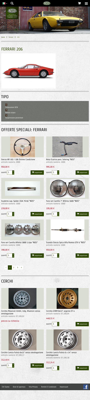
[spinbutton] (9, 172)
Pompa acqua (10, 113)
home (3, 37)
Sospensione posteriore (14, 118)
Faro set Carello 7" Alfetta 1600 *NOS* (62, 201)
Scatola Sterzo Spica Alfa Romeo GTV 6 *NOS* (66, 242)
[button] (12, 1)
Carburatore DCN (11, 107)
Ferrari (11, 37)
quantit (7, 172)
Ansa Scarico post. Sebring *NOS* (60, 159)
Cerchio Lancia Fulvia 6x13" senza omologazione (22, 352)
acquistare (38, 172)
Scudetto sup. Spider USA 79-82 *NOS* (17, 201)
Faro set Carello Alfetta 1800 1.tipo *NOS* (19, 242)
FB (85, 386)
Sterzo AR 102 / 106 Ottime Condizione (18, 159)
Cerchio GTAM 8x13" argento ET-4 (60, 311)
